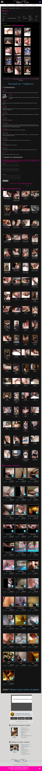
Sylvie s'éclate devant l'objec (33, 516)
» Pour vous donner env (25, 735)
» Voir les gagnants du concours (21, 721)
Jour (14, 718)
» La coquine (23, 752)
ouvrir (40, 2)
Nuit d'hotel (35, 459)
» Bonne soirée (24, 731)
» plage (22, 734)
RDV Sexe (34, 5)
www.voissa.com (17, 78)
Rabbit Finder (5, 8)
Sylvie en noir (7, 444)
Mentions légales (24, 764)
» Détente (14, 737)
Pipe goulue (21, 516)
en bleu (26, 444)
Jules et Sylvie (7, 198)
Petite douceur (8, 552)
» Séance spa (23, 728)
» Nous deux (23, 737)
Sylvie (26, 198)
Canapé (35, 428)
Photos (7, 5)
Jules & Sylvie (16, 284)
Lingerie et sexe (16, 200)
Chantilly (35, 442)
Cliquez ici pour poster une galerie (24, 689)
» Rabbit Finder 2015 (25, 744)
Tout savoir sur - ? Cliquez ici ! (21, 84)
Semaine (21, 718)
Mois (28, 718)
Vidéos (15, 5)
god (26, 430)
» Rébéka (22, 732)
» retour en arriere (24, 729)
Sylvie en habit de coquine (25, 459)
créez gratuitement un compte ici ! (26, 183)
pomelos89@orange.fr (12, 18)
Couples (17, 8)
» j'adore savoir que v (25, 746)
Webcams (24, 5)
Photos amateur (12, 8)
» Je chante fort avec (25, 753)
